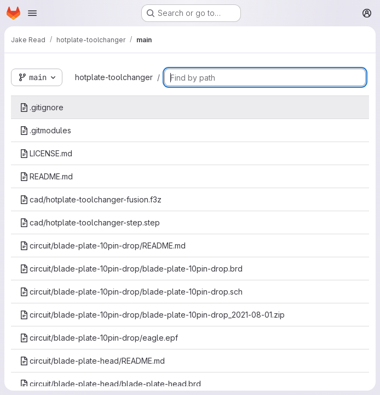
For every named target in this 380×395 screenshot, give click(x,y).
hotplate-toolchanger (114, 77)
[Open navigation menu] (32, 13)
